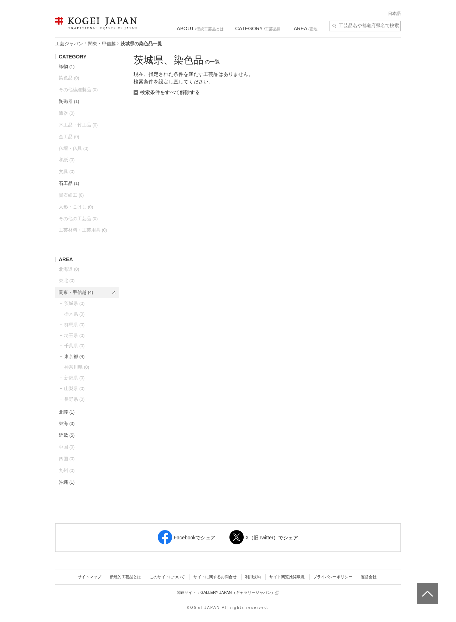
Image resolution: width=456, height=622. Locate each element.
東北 (66, 280)
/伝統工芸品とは (200, 28)
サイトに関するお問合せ (215, 577)
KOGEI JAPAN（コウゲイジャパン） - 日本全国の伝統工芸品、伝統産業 (94, 27)
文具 (66, 171)
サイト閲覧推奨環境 (287, 577)
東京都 (74, 356)
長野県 (74, 399)
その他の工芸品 (78, 218)
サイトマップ (89, 577)
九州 (66, 470)
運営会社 (369, 577)
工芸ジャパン (69, 43)
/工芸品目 (257, 28)
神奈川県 (76, 367)
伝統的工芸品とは (125, 577)
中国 (66, 447)
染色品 (69, 78)
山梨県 (74, 388)
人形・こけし (76, 206)
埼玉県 (74, 335)
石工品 (69, 183)
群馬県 (74, 324)
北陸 (66, 412)
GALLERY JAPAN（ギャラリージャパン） (239, 592)
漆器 (66, 113)
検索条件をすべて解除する (170, 92)
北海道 (69, 269)
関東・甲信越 (102, 43)
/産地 (305, 28)
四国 (66, 458)
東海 (66, 423)
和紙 (66, 159)
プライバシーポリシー (332, 577)
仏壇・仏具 (73, 148)
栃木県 (74, 314)
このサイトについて (167, 577)
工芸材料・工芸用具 (83, 230)
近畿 (66, 435)
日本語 (394, 13)
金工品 (69, 136)
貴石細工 (71, 195)
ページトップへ (426, 588)
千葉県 (74, 345)
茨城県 (74, 303)
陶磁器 (69, 101)
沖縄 (66, 482)
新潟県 (74, 377)
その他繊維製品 (78, 89)
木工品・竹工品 (78, 125)
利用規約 (253, 577)
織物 (66, 66)
